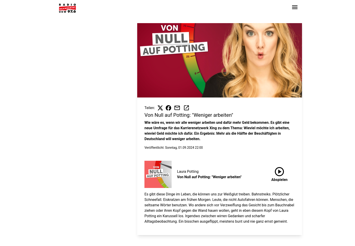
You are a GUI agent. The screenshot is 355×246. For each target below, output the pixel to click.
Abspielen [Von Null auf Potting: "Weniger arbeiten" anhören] (279, 173)
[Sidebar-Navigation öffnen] (294, 8)
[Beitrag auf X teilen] (160, 108)
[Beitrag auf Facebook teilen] (168, 108)
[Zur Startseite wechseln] (67, 8)
